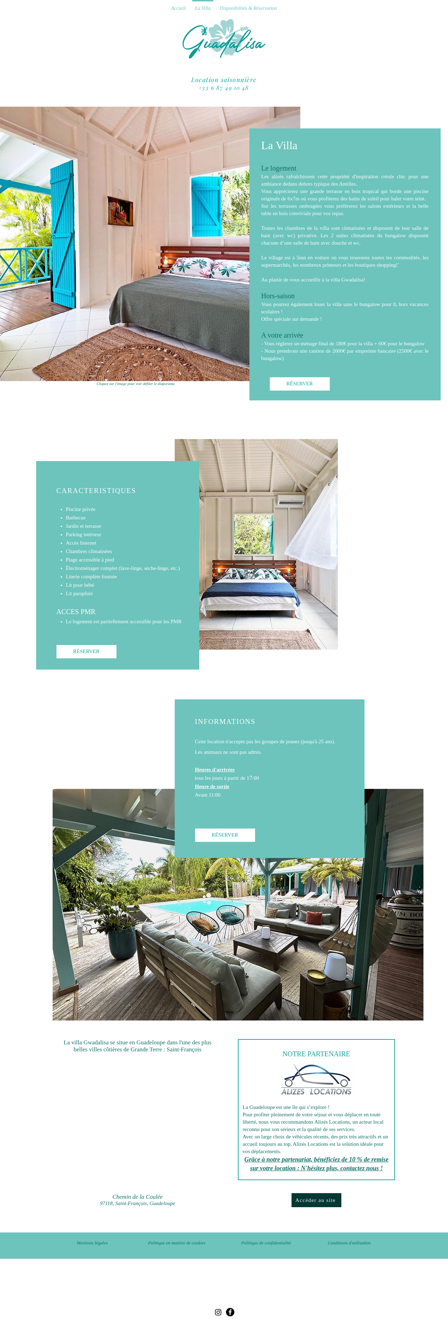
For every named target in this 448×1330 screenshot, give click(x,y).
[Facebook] (230, 1312)
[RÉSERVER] (300, 384)
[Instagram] (218, 1312)
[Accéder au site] (316, 1200)
